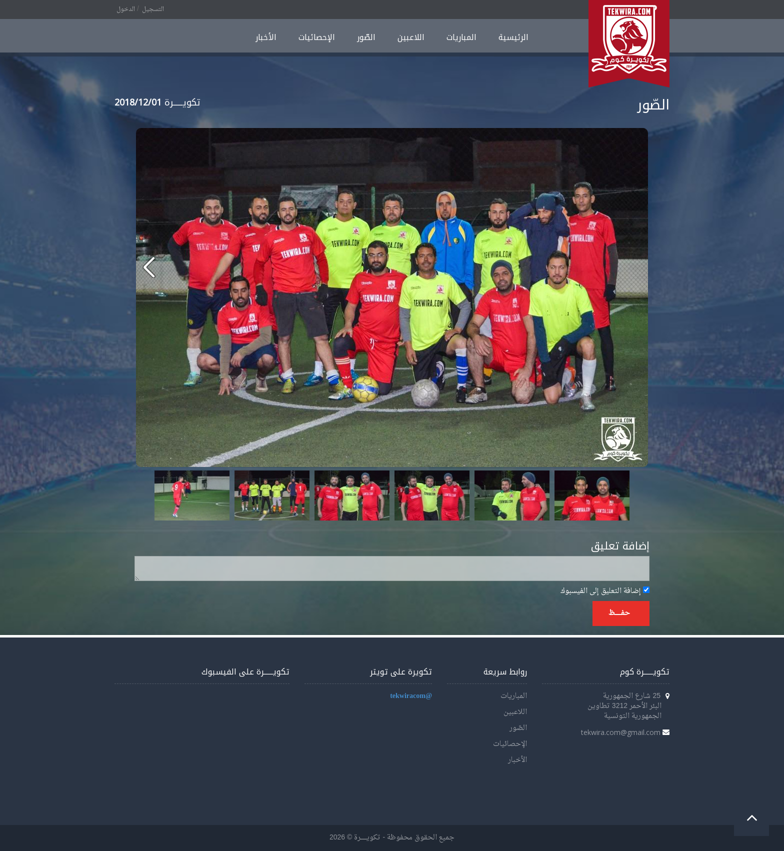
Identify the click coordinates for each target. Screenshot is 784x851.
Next (616, 496)
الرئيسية (513, 37)
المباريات (461, 37)
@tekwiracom (411, 696)
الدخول (125, 9)
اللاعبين (411, 37)
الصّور (366, 37)
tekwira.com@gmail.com (620, 732)
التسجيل (153, 9)
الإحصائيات (316, 37)
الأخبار (266, 37)
